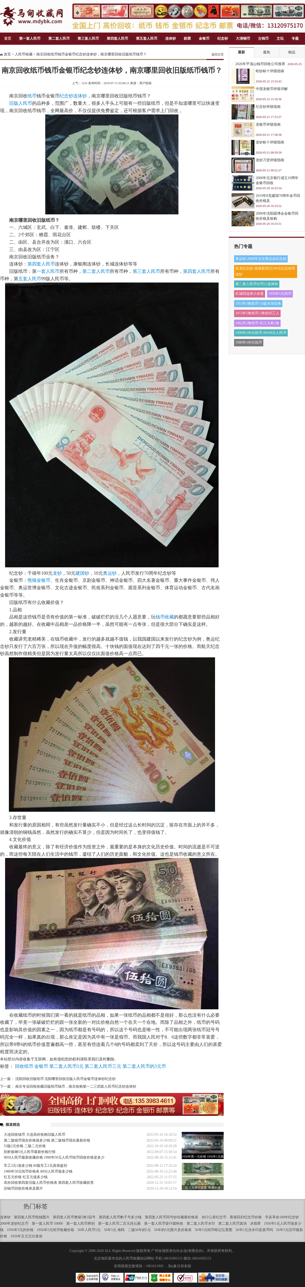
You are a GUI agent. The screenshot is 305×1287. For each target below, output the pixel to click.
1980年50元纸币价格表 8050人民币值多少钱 (38, 1171)
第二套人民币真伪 (232, 1223)
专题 (295, 38)
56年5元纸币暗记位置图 (213, 1230)
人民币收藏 (24, 54)
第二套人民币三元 (103, 1066)
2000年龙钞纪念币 (14, 1223)
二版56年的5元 (139, 1230)
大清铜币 (243, 38)
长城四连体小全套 (249, 293)
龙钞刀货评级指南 (270, 160)
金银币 (204, 38)
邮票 (187, 38)
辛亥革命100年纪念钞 (282, 1217)
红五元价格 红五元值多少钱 (26, 1177)
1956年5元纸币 (280, 293)
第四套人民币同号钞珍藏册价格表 (171, 1217)
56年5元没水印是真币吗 (254, 1230)
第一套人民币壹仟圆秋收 (163, 1223)
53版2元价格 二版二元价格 (25, 1146)
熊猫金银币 (38, 580)
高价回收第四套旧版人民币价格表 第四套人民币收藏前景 (49, 1183)
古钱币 (263, 38)
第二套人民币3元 (66, 1066)
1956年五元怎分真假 (26, 1236)
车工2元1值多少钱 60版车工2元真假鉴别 (35, 1165)
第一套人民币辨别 (80, 1223)
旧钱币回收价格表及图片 (23, 1188)
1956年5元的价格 (20, 1230)
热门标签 (35, 1206)
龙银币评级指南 (268, 124)
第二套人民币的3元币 (144, 1066)
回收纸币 (24, 1066)
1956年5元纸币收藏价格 (55, 1230)
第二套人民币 (59, 38)
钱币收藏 (165, 616)
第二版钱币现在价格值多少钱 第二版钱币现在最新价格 (47, 1140)
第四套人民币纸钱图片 (32, 1217)
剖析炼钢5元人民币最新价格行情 (29, 1152)
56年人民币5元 (89, 1230)
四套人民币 (43, 264)
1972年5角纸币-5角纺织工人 (257, 313)
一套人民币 (48, 271)
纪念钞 (222, 38)
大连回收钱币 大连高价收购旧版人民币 (34, 1134)
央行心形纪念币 (214, 1217)
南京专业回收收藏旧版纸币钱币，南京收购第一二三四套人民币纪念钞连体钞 (75, 1086)
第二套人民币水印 (201, 1223)
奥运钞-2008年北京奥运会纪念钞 (260, 259)
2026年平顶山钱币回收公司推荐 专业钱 (260, 65)
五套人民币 (29, 278)
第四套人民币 (117, 38)
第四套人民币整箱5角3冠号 (74, 1217)
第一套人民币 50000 (47, 1223)
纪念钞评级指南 (268, 107)
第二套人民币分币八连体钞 (256, 284)
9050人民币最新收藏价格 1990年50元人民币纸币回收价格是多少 (54, 1157)
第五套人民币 (146, 38)
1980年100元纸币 (248, 342)
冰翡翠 (255, 1223)
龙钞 (57, 573)
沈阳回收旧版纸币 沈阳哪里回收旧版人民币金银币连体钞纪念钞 (65, 1079)
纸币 (32, 95)
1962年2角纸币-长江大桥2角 (257, 323)
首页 (7, 38)
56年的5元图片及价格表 (173, 1230)
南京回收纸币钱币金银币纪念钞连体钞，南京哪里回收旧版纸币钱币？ (91, 54)
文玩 (280, 38)
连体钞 (170, 38)
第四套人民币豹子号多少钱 (120, 1217)
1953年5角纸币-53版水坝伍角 (258, 303)
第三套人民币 (88, 38)
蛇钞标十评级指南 (270, 71)
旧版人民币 (20, 103)
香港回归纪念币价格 (246, 1217)
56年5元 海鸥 (114, 1230)
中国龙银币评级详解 (272, 89)
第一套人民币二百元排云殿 (119, 1223)
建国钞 (82, 573)
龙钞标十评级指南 (270, 142)
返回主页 (217, 54)
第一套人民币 (29, 38)
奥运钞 (110, 573)
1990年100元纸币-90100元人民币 (260, 333)
